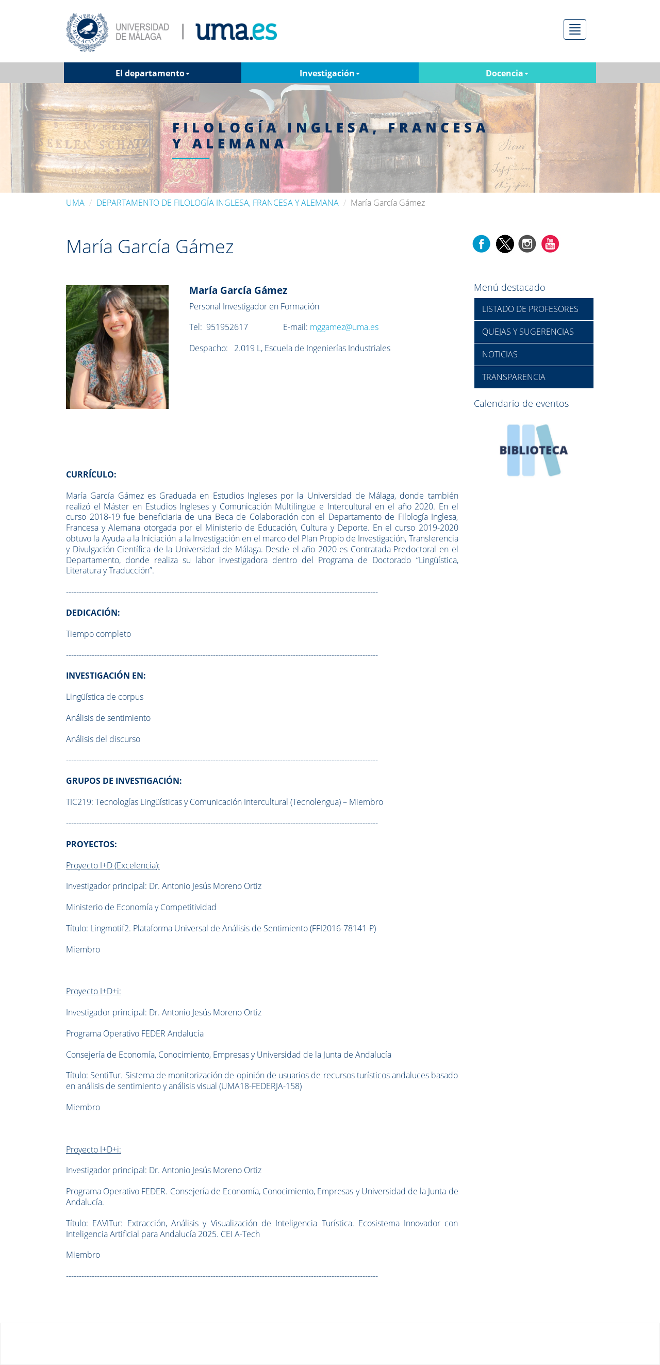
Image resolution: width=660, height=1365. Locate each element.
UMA (75, 202)
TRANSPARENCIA (514, 377)
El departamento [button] (153, 73)
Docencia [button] (507, 73)
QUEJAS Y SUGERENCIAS (528, 331)
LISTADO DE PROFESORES (530, 309)
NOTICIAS (500, 354)
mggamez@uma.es (344, 327)
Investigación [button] (330, 73)
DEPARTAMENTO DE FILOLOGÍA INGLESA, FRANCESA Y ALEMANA (217, 202)
